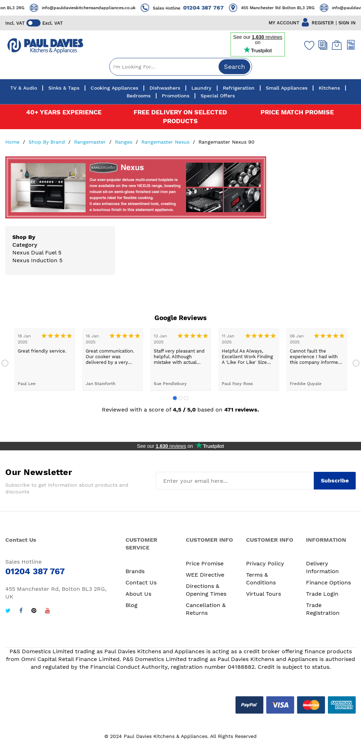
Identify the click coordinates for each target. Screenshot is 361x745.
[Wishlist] (308, 45)
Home (13, 142)
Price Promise (205, 563)
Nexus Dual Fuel (34, 252)
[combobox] (180, 67)
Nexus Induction (34, 260)
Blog (131, 605)
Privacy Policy (265, 563)
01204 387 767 (210, 7)
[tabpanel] (44, 359)
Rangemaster (91, 142)
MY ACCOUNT (284, 22)
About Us (138, 593)
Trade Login (322, 593)
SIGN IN (347, 22)
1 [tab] (175, 398)
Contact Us (141, 582)
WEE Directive (205, 574)
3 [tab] (186, 398)
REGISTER (323, 22)
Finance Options (328, 582)
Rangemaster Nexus (166, 142)
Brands (135, 571)
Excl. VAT (52, 23)
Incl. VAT (15, 23)
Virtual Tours (263, 593)
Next (356, 363)
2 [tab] (180, 398)
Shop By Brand (48, 142)
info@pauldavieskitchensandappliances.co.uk (95, 7)
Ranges (124, 142)
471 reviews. (241, 409)
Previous (4, 363)
